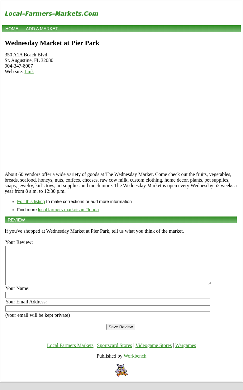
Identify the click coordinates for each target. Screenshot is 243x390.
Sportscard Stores (114, 352)
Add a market (42, 28)
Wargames (185, 352)
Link (29, 71)
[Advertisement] (121, 123)
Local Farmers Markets (70, 352)
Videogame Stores (154, 352)
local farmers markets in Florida (68, 209)
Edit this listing (31, 201)
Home (11, 28)
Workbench (135, 363)
